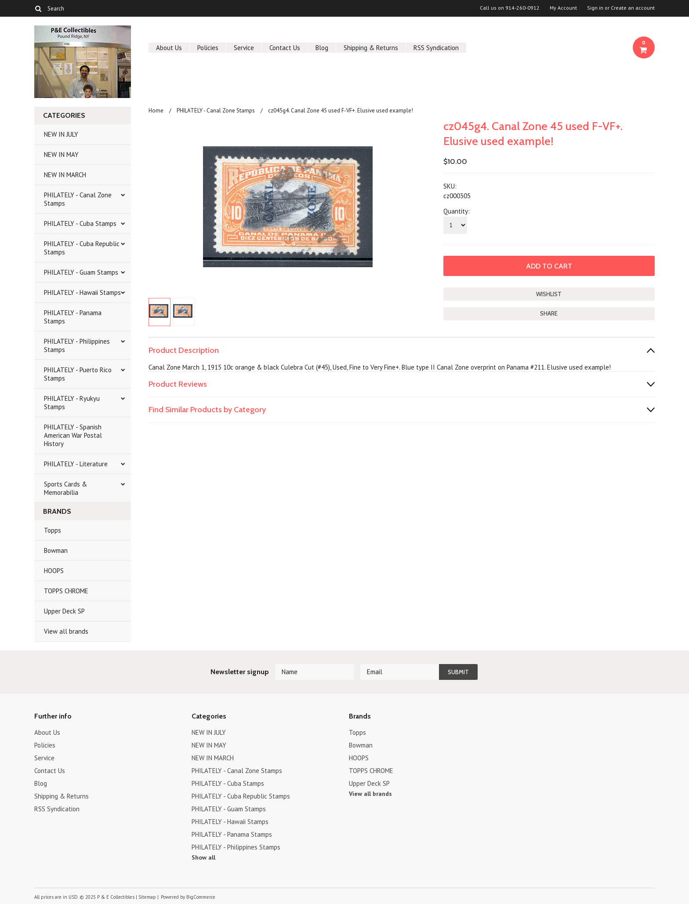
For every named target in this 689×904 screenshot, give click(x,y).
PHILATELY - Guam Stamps (81, 272)
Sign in (595, 8)
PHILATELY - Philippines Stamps (77, 345)
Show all (203, 857)
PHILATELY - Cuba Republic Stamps (82, 248)
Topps (52, 530)
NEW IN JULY (61, 134)
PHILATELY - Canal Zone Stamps (78, 199)
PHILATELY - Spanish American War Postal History (73, 435)
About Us (169, 48)
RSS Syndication (436, 48)
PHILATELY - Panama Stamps (73, 317)
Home (156, 110)
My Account (563, 8)
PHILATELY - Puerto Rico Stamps (78, 374)
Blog (321, 48)
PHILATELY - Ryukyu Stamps (72, 402)
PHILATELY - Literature (76, 464)
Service (244, 48)
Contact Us (284, 48)
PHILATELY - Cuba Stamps (80, 223)
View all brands (66, 631)
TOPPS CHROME (66, 591)
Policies (207, 48)
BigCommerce (200, 897)
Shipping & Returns (371, 48)
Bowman (56, 550)
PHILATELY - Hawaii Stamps (82, 292)
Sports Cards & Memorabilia (65, 488)
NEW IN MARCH (65, 175)
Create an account (633, 8)
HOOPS (54, 570)
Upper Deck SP (64, 611)
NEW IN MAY (61, 154)
